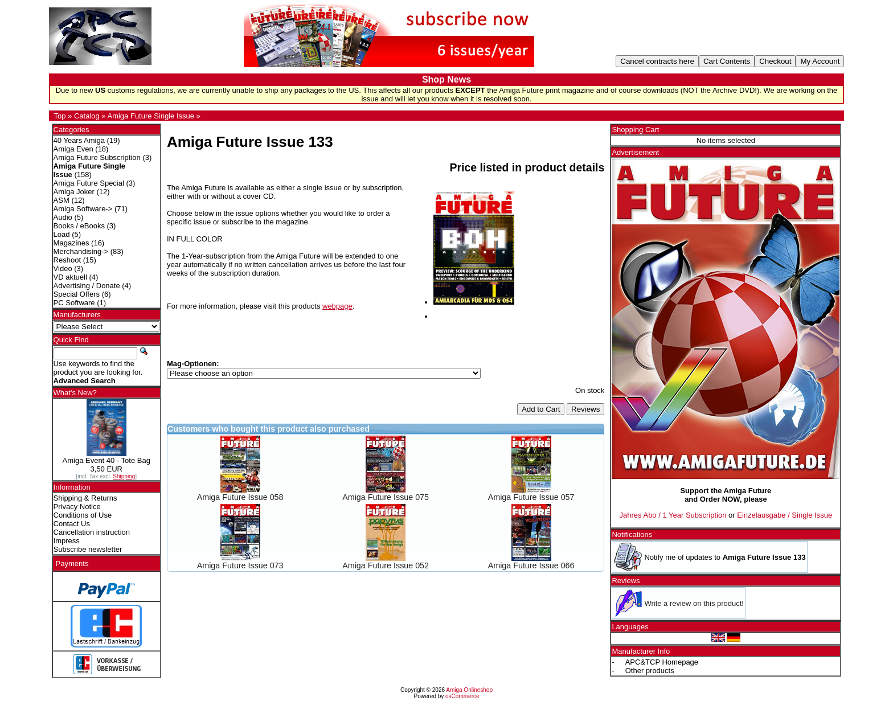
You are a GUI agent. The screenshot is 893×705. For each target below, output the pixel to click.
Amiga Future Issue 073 (240, 565)
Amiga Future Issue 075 (385, 497)
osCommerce (462, 696)
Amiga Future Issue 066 (531, 565)
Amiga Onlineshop (469, 690)
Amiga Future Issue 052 (385, 565)
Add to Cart (541, 409)
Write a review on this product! (694, 603)
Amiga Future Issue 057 (531, 497)
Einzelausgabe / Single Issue (784, 515)
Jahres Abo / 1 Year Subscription (673, 515)
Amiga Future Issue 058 (240, 497)
